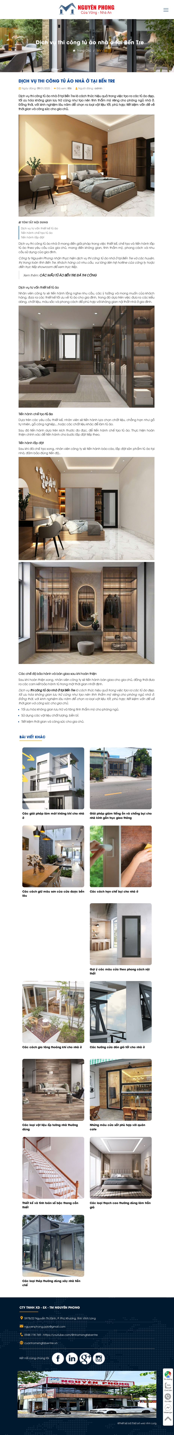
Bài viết (102, 50)
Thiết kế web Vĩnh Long (144, 1423)
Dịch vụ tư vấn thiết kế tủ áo (39, 228)
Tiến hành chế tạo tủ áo (36, 232)
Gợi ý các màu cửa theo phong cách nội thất (120, 971)
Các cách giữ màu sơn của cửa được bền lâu (53, 893)
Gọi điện (168, 1397)
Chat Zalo (168, 1386)
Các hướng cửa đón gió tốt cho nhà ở (117, 1047)
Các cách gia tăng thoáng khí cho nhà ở (52, 1047)
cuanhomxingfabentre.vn (41, 1343)
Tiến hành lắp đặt (32, 237)
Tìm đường (168, 1375)
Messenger (168, 1408)
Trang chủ (82, 50)
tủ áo (49, 414)
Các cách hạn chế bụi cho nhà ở (114, 891)
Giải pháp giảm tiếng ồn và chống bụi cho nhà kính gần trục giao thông (121, 815)
